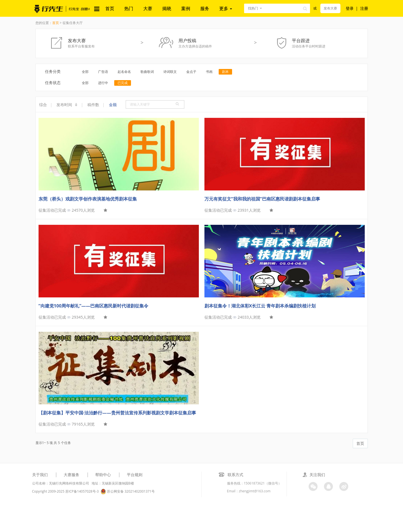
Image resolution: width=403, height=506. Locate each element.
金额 (113, 104)
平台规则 (134, 474)
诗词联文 (170, 71)
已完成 (123, 82)
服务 (204, 8)
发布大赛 (330, 8)
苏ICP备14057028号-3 (82, 491)
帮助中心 (103, 474)
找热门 (253, 8)
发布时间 (67, 104)
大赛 (147, 8)
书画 (209, 71)
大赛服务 (71, 474)
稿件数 (93, 104)
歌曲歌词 (147, 71)
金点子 (191, 71)
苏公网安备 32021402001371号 (128, 491)
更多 (225, 8)
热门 (128, 8)
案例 (185, 8)
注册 (364, 8)
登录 (350, 8)
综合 (43, 104)
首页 (109, 8)
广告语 (103, 71)
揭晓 (166, 8)
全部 (85, 71)
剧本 (225, 71)
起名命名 (124, 71)
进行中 (103, 82)
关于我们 (40, 474)
